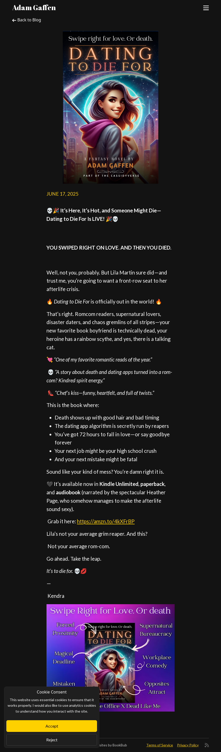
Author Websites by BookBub (103, 745)
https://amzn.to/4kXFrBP (106, 521)
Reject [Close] (51, 739)
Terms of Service (159, 745)
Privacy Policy (188, 745)
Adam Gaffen (34, 7)
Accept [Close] (51, 726)
